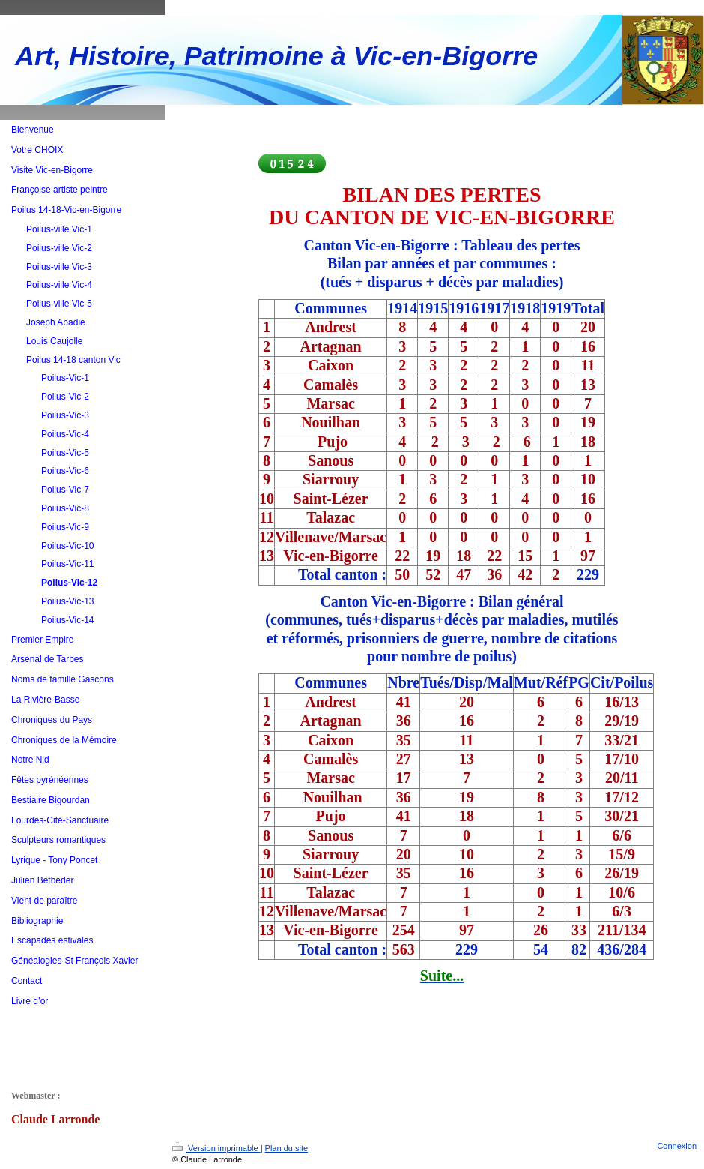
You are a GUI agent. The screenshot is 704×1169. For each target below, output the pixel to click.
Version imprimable (216, 1148)
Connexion (677, 1145)
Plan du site (286, 1148)
